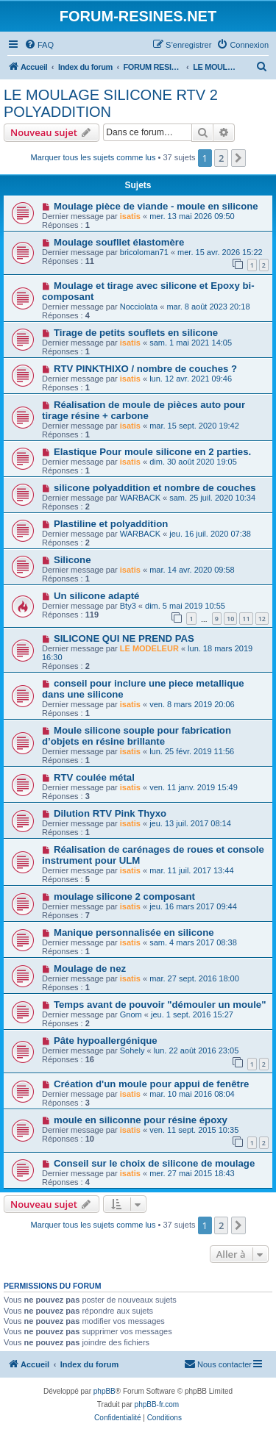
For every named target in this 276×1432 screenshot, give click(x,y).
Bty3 (128, 605)
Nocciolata (139, 306)
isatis (130, 216)
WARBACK (140, 497)
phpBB (104, 1391)
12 (262, 618)
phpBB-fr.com (157, 1404)
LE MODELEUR (149, 648)
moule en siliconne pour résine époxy (140, 1119)
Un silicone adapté (97, 595)
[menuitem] (39, 45)
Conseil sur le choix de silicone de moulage (154, 1163)
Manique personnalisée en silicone (134, 932)
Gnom (131, 1014)
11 (246, 618)
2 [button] (221, 158)
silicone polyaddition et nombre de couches (155, 487)
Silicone (72, 559)
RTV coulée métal (94, 777)
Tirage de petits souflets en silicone (136, 332)
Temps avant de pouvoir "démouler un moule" (160, 1004)
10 (230, 618)
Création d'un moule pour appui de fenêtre (151, 1083)
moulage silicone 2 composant (124, 896)
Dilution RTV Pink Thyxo (110, 813)
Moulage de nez (90, 968)
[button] (238, 158)
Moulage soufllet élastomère (119, 242)
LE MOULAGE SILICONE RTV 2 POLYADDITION (111, 103)
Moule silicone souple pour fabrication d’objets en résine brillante (136, 736)
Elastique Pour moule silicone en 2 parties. (152, 451)
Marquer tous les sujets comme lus (93, 157)
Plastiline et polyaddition (111, 523)
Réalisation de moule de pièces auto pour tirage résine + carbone (143, 410)
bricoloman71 (144, 252)
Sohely (132, 1050)
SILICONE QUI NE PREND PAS (124, 638)
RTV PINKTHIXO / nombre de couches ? (145, 368)
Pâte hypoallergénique (106, 1040)
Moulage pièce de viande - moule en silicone (156, 206)
